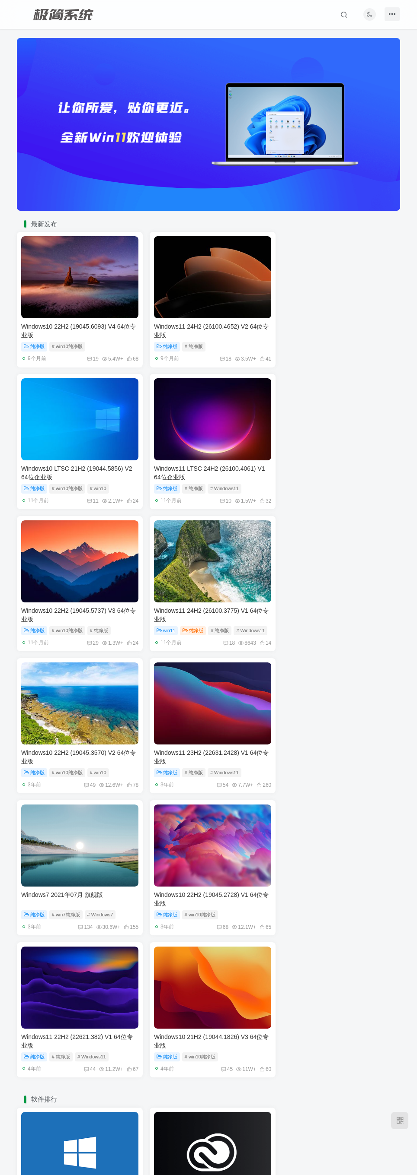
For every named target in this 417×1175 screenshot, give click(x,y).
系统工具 (36, 928)
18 (220, 357)
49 (87, 637)
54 (217, 637)
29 (220, 497)
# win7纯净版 (326, 624)
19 (90, 357)
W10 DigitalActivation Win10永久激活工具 (77, 908)
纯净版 (34, 344)
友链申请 (160, 1125)
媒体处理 (167, 928)
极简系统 (203, 1137)
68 (87, 777)
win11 (293, 484)
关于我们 (255, 1125)
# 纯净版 (191, 344)
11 (350, 357)
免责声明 (192, 1125)
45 (351, 777)
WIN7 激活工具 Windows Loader (325, 908)
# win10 (358, 344)
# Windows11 (91, 484)
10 (90, 497)
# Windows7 (360, 624)
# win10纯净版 (67, 344)
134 (342, 637)
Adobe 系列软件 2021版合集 (189, 908)
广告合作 (223, 1125)
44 (217, 777)
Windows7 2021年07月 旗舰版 (322, 605)
